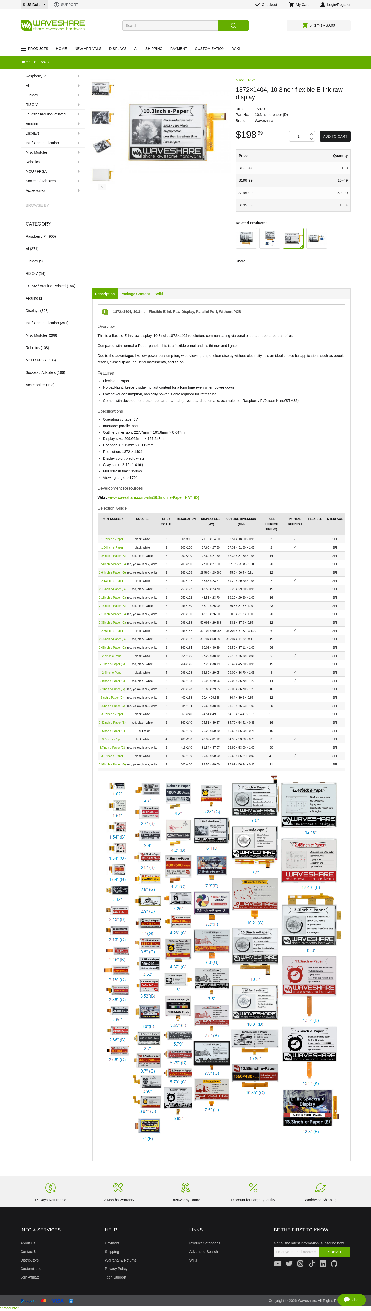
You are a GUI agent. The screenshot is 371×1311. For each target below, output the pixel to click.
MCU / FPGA (36, 360)
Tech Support (115, 1277)
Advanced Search (203, 1252)
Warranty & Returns (120, 1260)
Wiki (159, 294)
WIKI (193, 1260)
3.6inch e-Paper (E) (112, 730)
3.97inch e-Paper (112, 755)
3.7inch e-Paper (112, 739)
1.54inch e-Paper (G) (112, 564)
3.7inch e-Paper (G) (112, 747)
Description (105, 294)
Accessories (35, 385)
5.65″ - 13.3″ (246, 80)
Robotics (33, 348)
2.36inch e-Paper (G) (112, 622)
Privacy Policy (116, 1269)
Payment (112, 1243)
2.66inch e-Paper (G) (112, 647)
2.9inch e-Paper (112, 672)
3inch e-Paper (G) (112, 697)
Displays (32, 311)
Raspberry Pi (36, 236)
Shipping (112, 1252)
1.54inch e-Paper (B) (112, 555)
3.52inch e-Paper (112, 714)
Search (233, 25)
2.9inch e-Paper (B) (112, 680)
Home (26, 62)
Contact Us (29, 1252)
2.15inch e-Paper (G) (112, 614)
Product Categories (204, 1243)
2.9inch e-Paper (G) (112, 689)
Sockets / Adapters (41, 372)
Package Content (135, 294)
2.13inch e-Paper (112, 580)
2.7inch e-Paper (112, 655)
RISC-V (32, 273)
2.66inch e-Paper (112, 630)
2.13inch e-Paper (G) (112, 597)
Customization (32, 1269)
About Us (28, 1243)
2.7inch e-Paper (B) (112, 664)
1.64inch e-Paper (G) (112, 572)
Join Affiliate (30, 1277)
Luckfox (32, 261)
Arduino (32, 298)
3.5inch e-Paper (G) (112, 705)
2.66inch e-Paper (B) (112, 639)
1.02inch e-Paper (112, 539)
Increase (311, 133)
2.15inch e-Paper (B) (112, 605)
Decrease (311, 139)
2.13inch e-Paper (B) (112, 589)
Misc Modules (37, 335)
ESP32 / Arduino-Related (46, 286)
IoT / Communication (42, 323)
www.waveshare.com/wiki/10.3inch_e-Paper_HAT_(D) (153, 497)
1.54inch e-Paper (112, 547)
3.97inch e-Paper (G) (112, 764)
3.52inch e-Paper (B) (112, 722)
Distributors (30, 1260)
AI (27, 249)
